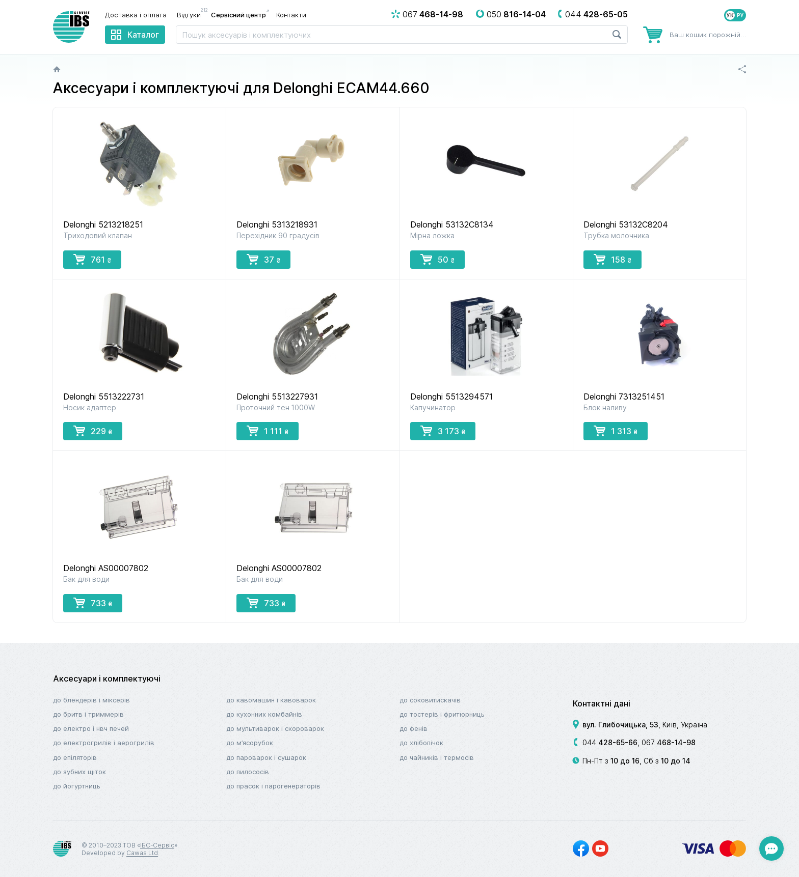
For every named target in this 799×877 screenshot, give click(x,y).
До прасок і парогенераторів (273, 786)
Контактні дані (601, 703)
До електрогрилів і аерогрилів (103, 743)
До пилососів (247, 772)
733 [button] (92, 603)
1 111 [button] (267, 431)
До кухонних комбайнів (264, 714)
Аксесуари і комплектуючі (107, 678)
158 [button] (612, 259)
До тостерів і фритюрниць (442, 714)
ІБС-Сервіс (157, 845)
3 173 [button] (442, 431)
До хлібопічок (421, 743)
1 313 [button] (615, 431)
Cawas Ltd (142, 853)
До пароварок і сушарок (266, 757)
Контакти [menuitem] (291, 15)
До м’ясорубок (249, 743)
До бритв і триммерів (88, 714)
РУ (740, 15)
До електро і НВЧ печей (91, 728)
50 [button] (437, 259)
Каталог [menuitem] (143, 35)
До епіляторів (75, 757)
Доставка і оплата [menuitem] (136, 15)
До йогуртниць (76, 786)
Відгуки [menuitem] (191, 14)
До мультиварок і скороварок (275, 728)
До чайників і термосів (437, 757)
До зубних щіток (79, 772)
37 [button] (263, 259)
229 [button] (92, 431)
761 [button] (92, 259)
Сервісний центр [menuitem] (238, 15)
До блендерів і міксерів (91, 700)
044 (609, 742)
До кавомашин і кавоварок (271, 700)
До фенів (414, 728)
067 (669, 742)
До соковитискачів (430, 700)
